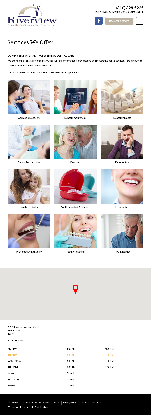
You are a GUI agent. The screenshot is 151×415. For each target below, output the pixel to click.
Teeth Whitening (75, 251)
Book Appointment (119, 20)
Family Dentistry (29, 206)
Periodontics (122, 206)
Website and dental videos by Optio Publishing (29, 407)
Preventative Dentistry (29, 251)
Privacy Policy (69, 402)
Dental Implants (122, 117)
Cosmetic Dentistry (29, 117)
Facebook (99, 21)
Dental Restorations (29, 162)
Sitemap (83, 402)
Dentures (75, 162)
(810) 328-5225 (129, 8)
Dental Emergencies (75, 117)
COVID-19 (96, 402)
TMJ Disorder (122, 251)
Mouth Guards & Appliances (75, 206)
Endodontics (122, 162)
